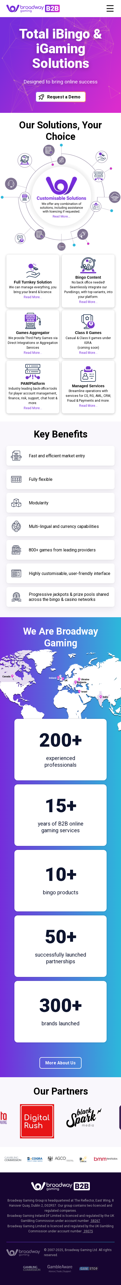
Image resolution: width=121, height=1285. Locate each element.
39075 (88, 1231)
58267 (95, 1221)
